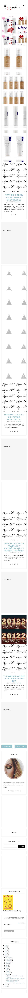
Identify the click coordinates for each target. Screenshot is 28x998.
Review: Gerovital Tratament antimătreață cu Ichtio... (12, 980)
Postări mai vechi (20, 746)
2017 (6, 948)
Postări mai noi (7, 746)
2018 (6, 947)
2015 (6, 951)
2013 (6, 954)
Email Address (7, 924)
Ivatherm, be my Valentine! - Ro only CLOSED (14, 197)
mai (7, 968)
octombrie (8, 960)
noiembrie (8, 959)
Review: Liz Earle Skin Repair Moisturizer (14, 417)
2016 (6, 950)
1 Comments (18, 421)
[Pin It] (17, 431)
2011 (6, 984)
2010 (6, 986)
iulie (7, 965)
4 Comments (18, 202)
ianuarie (8, 974)
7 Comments (18, 552)
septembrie (9, 962)
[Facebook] (11, 215)
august (7, 963)
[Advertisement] (14, 812)
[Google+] (16, 215)
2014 (6, 953)
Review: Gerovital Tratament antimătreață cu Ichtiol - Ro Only (14, 547)
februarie (8, 972)
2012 (6, 956)
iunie (7, 966)
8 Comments (18, 683)
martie (7, 971)
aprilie (7, 969)
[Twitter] (13, 215)
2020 (6, 945)
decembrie (8, 957)
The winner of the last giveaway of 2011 (14, 678)
